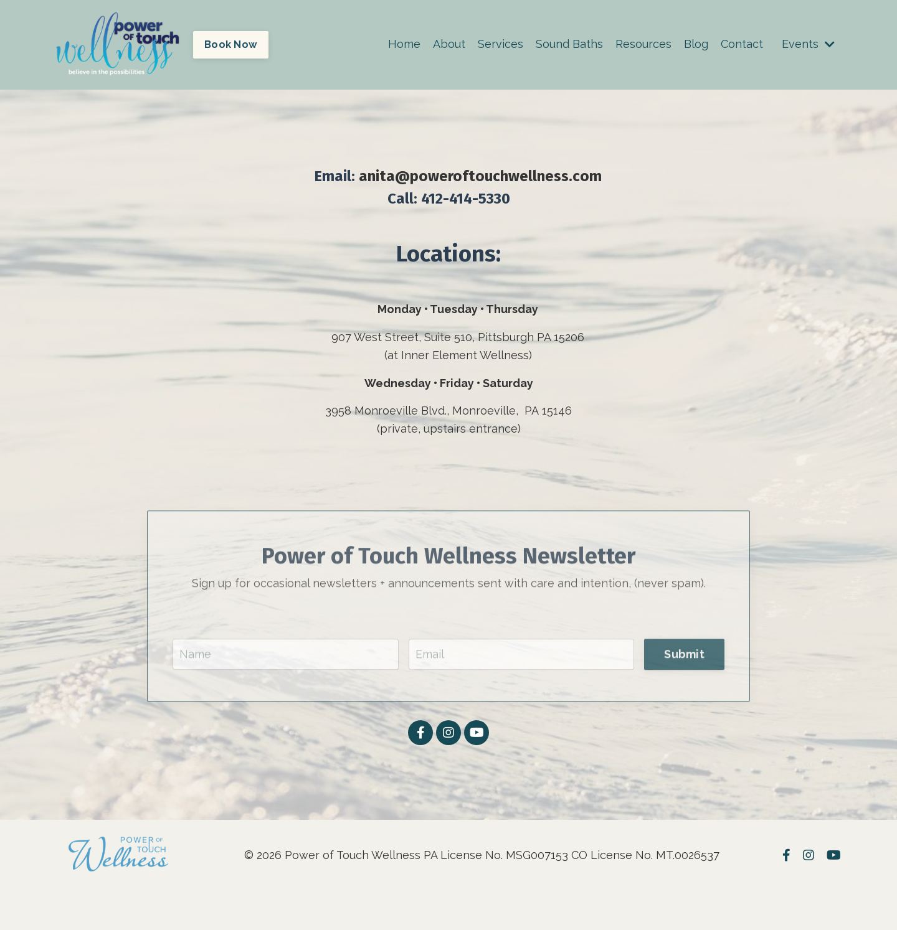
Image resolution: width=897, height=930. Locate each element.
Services (500, 43)
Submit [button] (684, 670)
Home (404, 43)
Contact (742, 43)
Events (808, 43)
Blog (696, 43)
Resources (643, 43)
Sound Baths (569, 43)
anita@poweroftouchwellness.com (480, 176)
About (449, 43)
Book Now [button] (230, 44)
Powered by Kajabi (803, 898)
